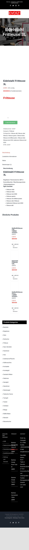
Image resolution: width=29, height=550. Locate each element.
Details (16, 244)
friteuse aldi (14, 133)
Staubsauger (6, 390)
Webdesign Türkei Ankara (18, 517)
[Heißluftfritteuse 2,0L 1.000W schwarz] (14, 222)
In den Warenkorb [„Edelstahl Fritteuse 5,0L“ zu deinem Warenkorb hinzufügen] (13, 277)
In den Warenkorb (10, 122)
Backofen (5, 327)
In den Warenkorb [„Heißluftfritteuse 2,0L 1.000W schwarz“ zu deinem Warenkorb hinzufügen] (13, 246)
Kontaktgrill (6, 370)
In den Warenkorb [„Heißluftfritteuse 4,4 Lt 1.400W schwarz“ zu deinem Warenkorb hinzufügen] (13, 309)
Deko (4, 335)
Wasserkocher (7, 421)
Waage (5, 409)
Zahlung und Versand (5, 459)
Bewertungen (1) (7, 164)
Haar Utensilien (7, 347)
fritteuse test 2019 (8, 140)
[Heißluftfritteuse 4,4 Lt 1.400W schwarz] (14, 286)
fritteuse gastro (12, 135)
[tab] (14, 153)
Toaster (5, 402)
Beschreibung (6, 152)
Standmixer (6, 386)
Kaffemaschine (7, 362)
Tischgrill (5, 398)
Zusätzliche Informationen (9, 156)
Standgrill (5, 382)
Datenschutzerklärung (5, 445)
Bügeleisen (6, 331)
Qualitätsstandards (5, 453)
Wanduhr (5, 417)
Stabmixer (6, 378)
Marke (4, 160)
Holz (4, 354)
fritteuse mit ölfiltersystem (10, 138)
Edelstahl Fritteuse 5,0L (15, 262)
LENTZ (14, 234)
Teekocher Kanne (8, 394)
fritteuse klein (21, 135)
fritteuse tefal (21, 138)
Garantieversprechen (5, 449)
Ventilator (5, 405)
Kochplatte (6, 366)
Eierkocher (6, 339)
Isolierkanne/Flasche (9, 358)
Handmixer (6, 350)
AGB (4, 441)
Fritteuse (11, 131)
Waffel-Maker (7, 413)
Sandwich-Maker (7, 374)
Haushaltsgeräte (8, 517)
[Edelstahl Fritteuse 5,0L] (14, 255)
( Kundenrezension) (15, 91)
